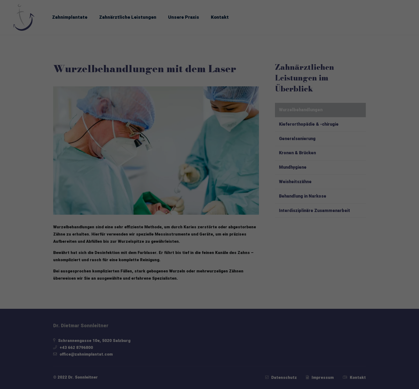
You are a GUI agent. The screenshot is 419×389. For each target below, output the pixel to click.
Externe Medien (251, 219)
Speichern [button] (209, 254)
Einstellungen (153, 169)
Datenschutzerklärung (161, 163)
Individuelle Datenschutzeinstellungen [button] (209, 286)
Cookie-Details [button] (181, 298)
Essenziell (159, 219)
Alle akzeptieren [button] (209, 239)
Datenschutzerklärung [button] (212, 298)
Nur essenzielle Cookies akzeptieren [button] (209, 270)
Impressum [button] (240, 298)
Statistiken (202, 219)
